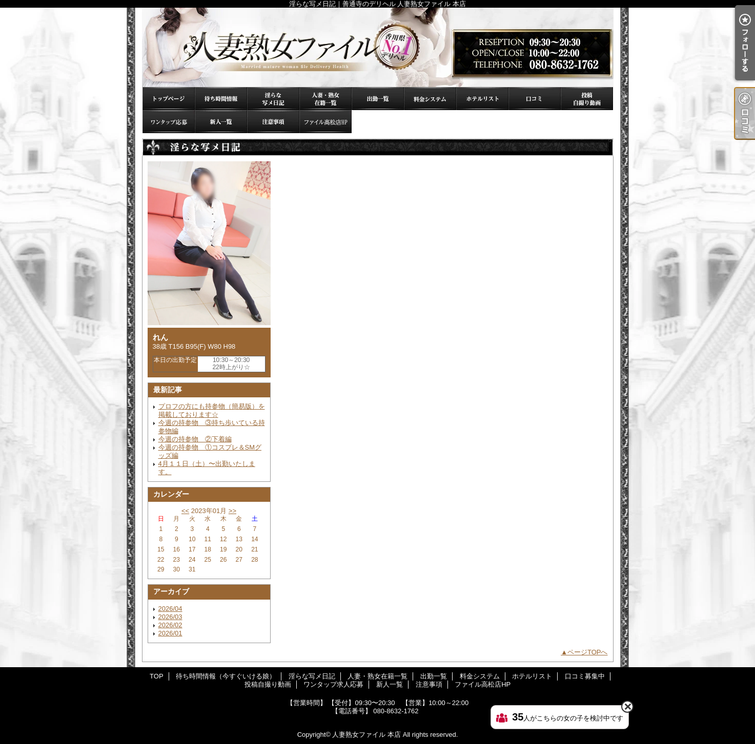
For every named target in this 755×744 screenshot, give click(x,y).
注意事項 (273, 121)
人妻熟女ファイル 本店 (366, 734)
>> (232, 511)
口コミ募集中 (534, 98)
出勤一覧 (378, 98)
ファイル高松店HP (325, 121)
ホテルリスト (482, 98)
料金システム (430, 98)
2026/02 (170, 625)
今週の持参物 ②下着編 (195, 439)
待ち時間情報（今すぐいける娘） (221, 98)
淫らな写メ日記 (273, 98)
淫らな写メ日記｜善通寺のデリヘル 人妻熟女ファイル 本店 (378, 47)
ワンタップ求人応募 (168, 121)
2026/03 (170, 617)
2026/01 (170, 633)
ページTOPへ (587, 652)
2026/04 (170, 608)
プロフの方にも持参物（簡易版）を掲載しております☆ (211, 410)
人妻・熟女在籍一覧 (325, 98)
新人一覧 (221, 121)
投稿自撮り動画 (587, 98)
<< (185, 511)
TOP (168, 98)
